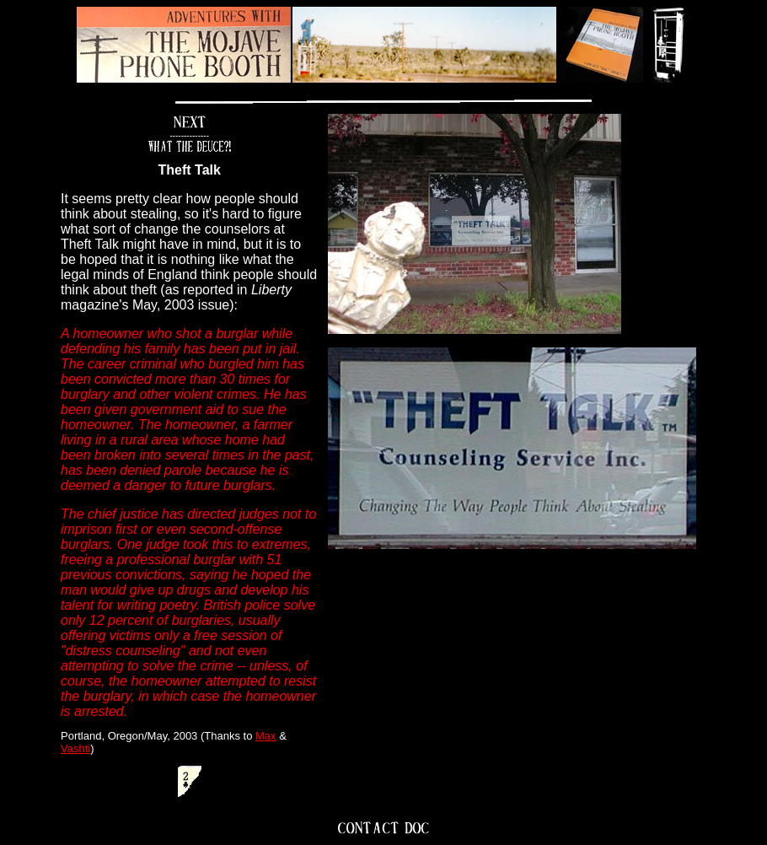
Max (265, 735)
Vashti (75, 748)
